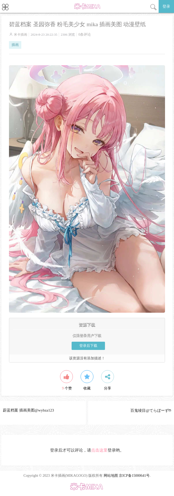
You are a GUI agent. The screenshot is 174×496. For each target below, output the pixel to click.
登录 (166, 6)
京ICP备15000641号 (134, 476)
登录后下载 (88, 346)
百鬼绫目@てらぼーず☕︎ (150, 410)
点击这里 (99, 450)
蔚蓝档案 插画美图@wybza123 (28, 410)
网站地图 (111, 476)
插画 (15, 45)
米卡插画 (20, 34)
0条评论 (84, 34)
